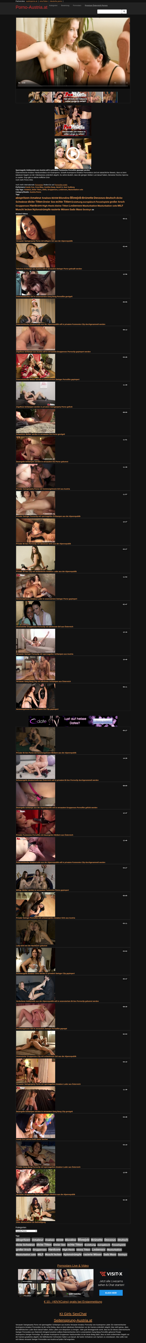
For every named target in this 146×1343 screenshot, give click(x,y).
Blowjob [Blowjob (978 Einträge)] (75, 197)
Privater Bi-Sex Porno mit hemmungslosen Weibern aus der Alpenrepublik (46, 753)
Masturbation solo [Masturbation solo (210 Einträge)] (107, 205)
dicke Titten (37, 190)
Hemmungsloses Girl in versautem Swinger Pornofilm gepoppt (41, 1029)
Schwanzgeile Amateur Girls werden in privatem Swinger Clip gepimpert (45, 973)
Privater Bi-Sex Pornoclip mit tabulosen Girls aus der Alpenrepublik (43, 544)
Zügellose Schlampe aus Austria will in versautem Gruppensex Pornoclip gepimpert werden (53, 352)
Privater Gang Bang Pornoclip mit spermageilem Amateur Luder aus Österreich (48, 1167)
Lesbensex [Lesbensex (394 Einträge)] (75, 205)
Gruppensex (53, 190)
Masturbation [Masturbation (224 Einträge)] (90, 205)
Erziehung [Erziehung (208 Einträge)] (76, 202)
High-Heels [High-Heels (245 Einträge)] (48, 205)
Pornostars (77, 5)
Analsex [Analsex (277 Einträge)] (46, 198)
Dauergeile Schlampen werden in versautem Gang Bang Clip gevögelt (44, 1111)
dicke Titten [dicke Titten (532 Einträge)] (35, 201)
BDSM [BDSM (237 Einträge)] (55, 198)
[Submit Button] (124, 11)
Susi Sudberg (69, 187)
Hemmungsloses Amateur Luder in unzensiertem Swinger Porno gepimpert (46, 599)
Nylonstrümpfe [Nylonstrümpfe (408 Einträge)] (41, 209)
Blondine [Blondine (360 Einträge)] (64, 197)
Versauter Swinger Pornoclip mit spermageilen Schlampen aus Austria (44, 654)
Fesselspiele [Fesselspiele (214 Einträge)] (102, 202)
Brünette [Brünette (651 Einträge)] (87, 197)
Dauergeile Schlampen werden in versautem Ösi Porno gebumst (42, 462)
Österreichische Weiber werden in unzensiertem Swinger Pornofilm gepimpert (47, 379)
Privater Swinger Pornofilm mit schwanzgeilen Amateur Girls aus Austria (45, 918)
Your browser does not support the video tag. (73, 53)
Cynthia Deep (49, 187)
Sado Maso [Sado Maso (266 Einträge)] (76, 209)
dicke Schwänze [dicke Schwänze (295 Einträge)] (25, 1244)
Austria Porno (35, 192)
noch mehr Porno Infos (24, 180)
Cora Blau (39, 187)
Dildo (44, 190)
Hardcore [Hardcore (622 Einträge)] (36, 205)
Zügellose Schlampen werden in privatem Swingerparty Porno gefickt (44, 407)
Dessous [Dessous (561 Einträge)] (99, 197)
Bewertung (65, 5)
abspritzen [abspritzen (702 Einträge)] (23, 197)
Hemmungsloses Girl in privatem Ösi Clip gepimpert (37, 709)
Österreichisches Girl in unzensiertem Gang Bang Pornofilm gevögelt (44, 296)
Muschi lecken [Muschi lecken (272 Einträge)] (24, 209)
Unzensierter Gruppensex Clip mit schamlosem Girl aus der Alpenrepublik (46, 1056)
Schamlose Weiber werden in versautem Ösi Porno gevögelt (40, 434)
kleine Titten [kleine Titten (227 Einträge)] (61, 205)
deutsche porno (56, 1)
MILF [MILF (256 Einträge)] (120, 205)
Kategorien (53, 5)
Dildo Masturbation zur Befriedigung (31, 1222)
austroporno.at (31, 1)
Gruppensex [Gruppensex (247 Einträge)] (22, 205)
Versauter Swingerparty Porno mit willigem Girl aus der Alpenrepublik (44, 241)
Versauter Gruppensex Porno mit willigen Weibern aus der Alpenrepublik (45, 1194)
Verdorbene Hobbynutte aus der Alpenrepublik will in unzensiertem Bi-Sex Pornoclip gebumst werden (57, 1001)
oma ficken (44, 1)
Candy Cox (29, 187)
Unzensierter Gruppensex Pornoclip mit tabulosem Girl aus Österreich (44, 627)
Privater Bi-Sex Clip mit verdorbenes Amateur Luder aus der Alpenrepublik (46, 571)
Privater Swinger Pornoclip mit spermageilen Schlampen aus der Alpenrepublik (48, 516)
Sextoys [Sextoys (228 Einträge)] (87, 209)
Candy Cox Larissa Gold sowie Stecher (32, 1139)
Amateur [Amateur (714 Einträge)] (35, 197)
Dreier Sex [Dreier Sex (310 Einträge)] (49, 201)
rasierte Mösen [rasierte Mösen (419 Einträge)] (60, 209)
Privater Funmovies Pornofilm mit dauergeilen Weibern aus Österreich (44, 835)
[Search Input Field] (109, 11)
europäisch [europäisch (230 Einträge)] (89, 202)
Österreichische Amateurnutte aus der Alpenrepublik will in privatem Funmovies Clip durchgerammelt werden (60, 324)
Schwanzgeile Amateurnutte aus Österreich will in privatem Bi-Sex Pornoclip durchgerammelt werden (57, 780)
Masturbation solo (75, 190)
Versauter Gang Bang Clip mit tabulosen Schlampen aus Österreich (43, 681)
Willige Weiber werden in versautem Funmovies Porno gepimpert (42, 890)
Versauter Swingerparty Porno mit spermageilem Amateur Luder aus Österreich (48, 1084)
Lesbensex (62, 190)
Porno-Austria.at (31, 7)
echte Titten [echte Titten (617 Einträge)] (63, 201)
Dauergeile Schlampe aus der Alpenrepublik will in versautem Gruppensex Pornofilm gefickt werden (56, 808)
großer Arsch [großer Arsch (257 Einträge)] (117, 201)
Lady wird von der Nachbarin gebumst (31, 946)
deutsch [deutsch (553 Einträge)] (110, 197)
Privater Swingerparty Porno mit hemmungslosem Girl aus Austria (43, 489)
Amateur (27, 190)
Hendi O (59, 187)
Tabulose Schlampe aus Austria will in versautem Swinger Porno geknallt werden (49, 269)
